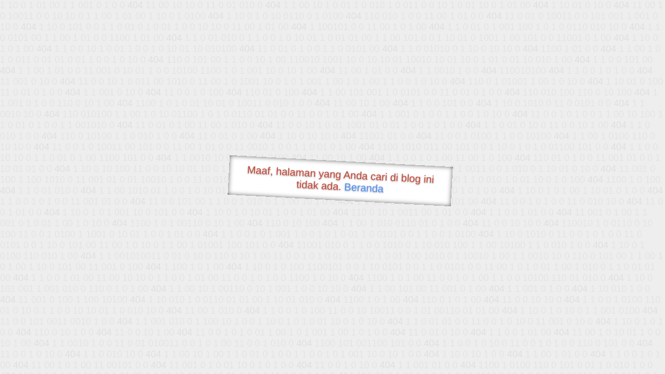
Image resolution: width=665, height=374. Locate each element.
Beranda (364, 187)
